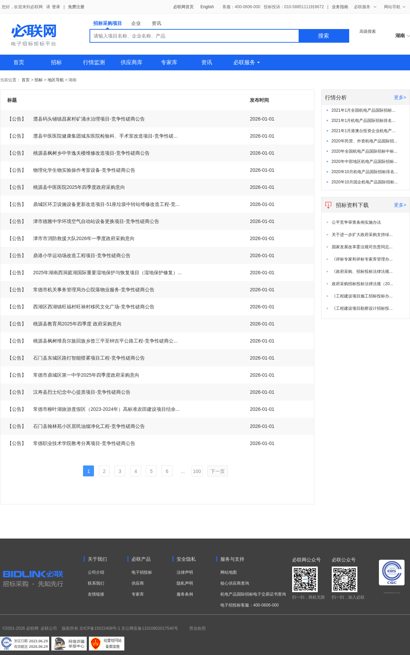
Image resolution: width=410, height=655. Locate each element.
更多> (400, 97)
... (183, 471)
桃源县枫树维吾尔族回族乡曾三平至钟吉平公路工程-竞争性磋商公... (92, 341)
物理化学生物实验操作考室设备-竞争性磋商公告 (71, 170)
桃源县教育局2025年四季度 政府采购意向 (64, 323)
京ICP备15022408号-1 (99, 628)
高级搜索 (367, 31)
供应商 (138, 583)
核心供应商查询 (234, 583)
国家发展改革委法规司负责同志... (362, 247)
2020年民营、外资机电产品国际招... (364, 141)
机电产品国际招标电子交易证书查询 (253, 594)
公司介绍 (96, 572)
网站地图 (228, 572)
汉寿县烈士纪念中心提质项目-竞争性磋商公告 (69, 392)
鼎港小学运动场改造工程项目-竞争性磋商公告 (69, 255)
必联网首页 (183, 6)
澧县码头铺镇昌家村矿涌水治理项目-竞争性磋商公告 (76, 119)
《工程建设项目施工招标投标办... (362, 296)
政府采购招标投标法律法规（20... (362, 283)
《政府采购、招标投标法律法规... (362, 271)
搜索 (323, 36)
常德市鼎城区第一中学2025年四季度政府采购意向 (73, 375)
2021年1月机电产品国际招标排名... (363, 120)
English (207, 6)
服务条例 (185, 594)
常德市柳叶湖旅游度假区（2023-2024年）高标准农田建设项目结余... (93, 409)
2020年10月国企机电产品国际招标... (364, 182)
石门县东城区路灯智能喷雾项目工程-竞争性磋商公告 (76, 358)
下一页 (217, 471)
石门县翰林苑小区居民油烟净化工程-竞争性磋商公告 (76, 426)
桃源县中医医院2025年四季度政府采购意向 (66, 187)
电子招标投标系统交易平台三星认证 (392, 593)
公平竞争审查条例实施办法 (356, 222)
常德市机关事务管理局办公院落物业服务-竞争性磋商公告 (80, 289)
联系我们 (96, 583)
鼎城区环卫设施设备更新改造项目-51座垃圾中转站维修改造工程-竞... (93, 204)
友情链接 (96, 594)
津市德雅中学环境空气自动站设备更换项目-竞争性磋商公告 (83, 221)
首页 (18, 62)
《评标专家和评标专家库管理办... (362, 259)
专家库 (169, 62)
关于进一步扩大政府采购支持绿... (362, 234)
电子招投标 (142, 572)
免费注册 (76, 6)
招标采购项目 (107, 24)
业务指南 (340, 6)
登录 (56, 6)
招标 (56, 62)
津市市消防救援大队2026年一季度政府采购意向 (71, 238)
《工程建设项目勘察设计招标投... (362, 308)
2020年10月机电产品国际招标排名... (364, 171)
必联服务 (246, 62)
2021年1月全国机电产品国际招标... (363, 110)
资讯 (156, 23)
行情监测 (94, 62)
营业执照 (197, 628)
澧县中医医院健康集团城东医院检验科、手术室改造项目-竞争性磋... (92, 136)
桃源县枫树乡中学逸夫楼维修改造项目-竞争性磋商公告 (78, 153)
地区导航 (56, 80)
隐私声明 (185, 583)
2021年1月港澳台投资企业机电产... (363, 130)
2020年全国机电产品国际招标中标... (364, 151)
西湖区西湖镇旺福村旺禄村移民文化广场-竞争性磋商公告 (80, 306)
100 (197, 471)
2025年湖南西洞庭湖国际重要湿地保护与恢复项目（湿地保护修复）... (94, 272)
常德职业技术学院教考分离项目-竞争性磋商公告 (71, 443)
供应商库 (131, 62)
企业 (136, 23)
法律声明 (185, 572)
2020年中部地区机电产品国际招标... (364, 161)
